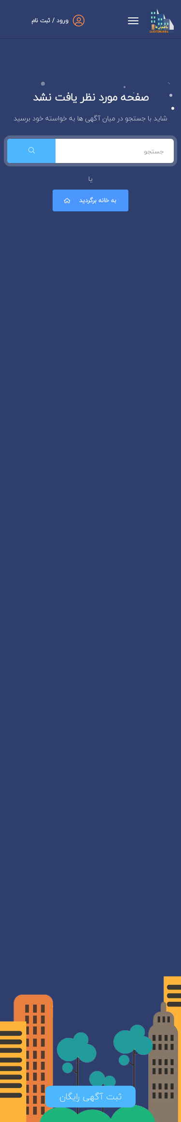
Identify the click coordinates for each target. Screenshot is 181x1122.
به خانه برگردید (89, 200)
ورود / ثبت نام (50, 20)
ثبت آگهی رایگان (90, 1096)
